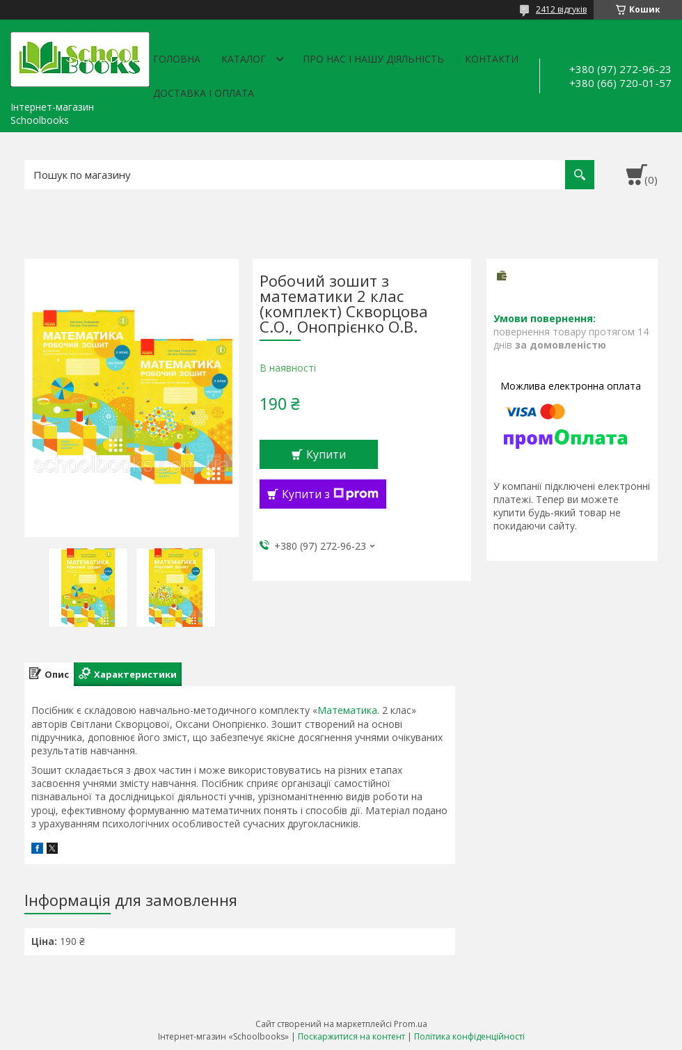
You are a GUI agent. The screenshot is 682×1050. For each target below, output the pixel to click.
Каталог (243, 58)
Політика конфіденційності (469, 1036)
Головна (176, 58)
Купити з (330, 494)
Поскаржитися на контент (351, 1036)
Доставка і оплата (203, 93)
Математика (347, 710)
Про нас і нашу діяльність (373, 58)
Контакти (491, 58)
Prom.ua (410, 1024)
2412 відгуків (561, 9)
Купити (326, 454)
